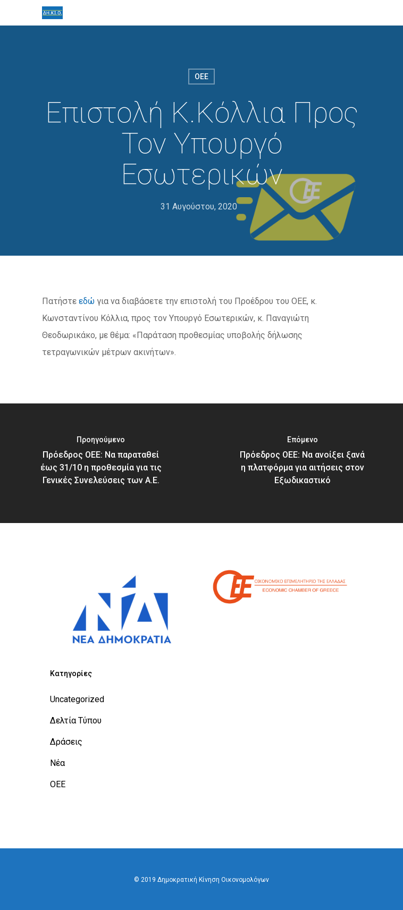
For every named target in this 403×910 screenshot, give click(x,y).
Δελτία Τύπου (76, 720)
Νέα (57, 763)
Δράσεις (66, 742)
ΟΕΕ (201, 76)
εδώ (87, 301)
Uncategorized (77, 699)
